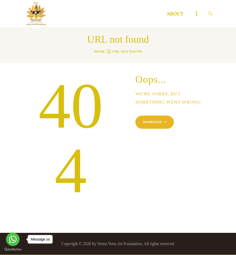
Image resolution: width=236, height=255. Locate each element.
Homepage (152, 122)
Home (99, 51)
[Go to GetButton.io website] (12, 249)
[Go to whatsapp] (12, 239)
